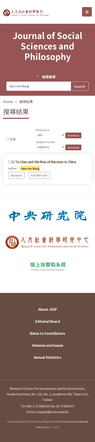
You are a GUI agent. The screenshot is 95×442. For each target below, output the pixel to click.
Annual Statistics (47, 357)
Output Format (45, 142)
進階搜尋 (48, 76)
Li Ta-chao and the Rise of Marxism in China (44, 161)
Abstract (16, 175)
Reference (42, 130)
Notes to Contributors (47, 333)
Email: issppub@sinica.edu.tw (47, 412)
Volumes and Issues (47, 345)
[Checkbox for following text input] (8, 138)
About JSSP (47, 309)
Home (8, 101)
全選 (13, 139)
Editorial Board (47, 321)
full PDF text (39, 175)
